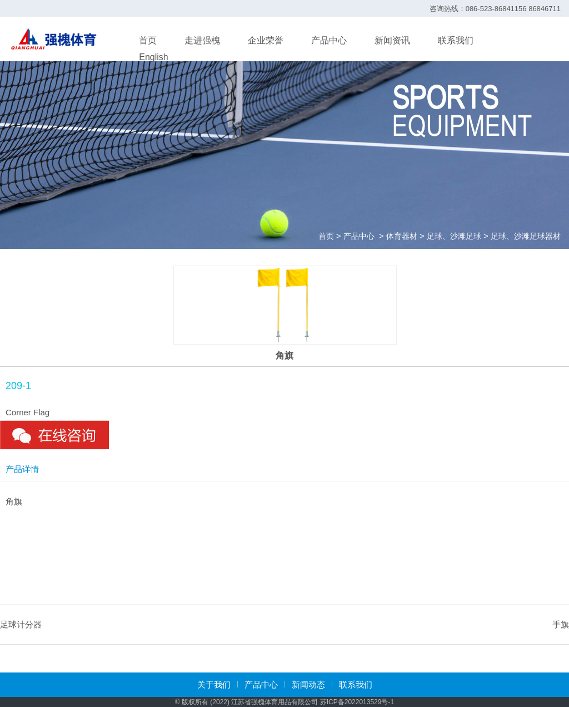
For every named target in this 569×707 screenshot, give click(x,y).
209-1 (18, 385)
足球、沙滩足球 (454, 236)
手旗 (560, 624)
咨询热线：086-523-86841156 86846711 (495, 8)
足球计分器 (21, 624)
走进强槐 (202, 40)
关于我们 (214, 684)
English (153, 57)
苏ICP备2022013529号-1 (357, 702)
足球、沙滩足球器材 (526, 236)
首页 (148, 40)
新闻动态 (308, 684)
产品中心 (329, 40)
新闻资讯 (392, 40)
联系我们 (455, 40)
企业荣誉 (265, 40)
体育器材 (401, 236)
